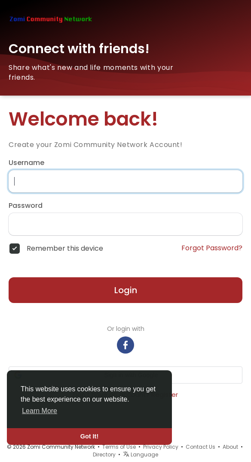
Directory (104, 454)
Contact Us (200, 446)
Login (125, 290)
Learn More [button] (39, 410)
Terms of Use (119, 446)
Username (26, 163)
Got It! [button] (89, 436)
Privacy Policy (160, 446)
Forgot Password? (211, 248)
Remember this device (65, 248)
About (230, 446)
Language (140, 454)
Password (26, 205)
